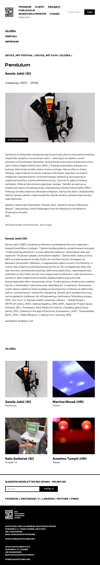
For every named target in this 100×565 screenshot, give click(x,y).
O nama (55, 13)
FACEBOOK (12, 498)
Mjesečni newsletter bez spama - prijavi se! (35, 481)
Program (25, 6)
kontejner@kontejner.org (20, 539)
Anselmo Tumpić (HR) (70, 458)
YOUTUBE (62, 498)
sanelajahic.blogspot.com (19, 320)
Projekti (54, 6)
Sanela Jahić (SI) (18, 402)
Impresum (12, 41)
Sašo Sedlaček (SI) (19, 458)
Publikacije (27, 10)
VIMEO (75, 498)
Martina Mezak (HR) (68, 402)
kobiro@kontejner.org (17, 559)
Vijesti (39, 6)
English (24, 17)
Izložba (10, 31)
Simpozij (11, 36)
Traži (89, 12)
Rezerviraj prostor (32, 13)
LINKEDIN (48, 498)
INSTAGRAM (28, 498)
